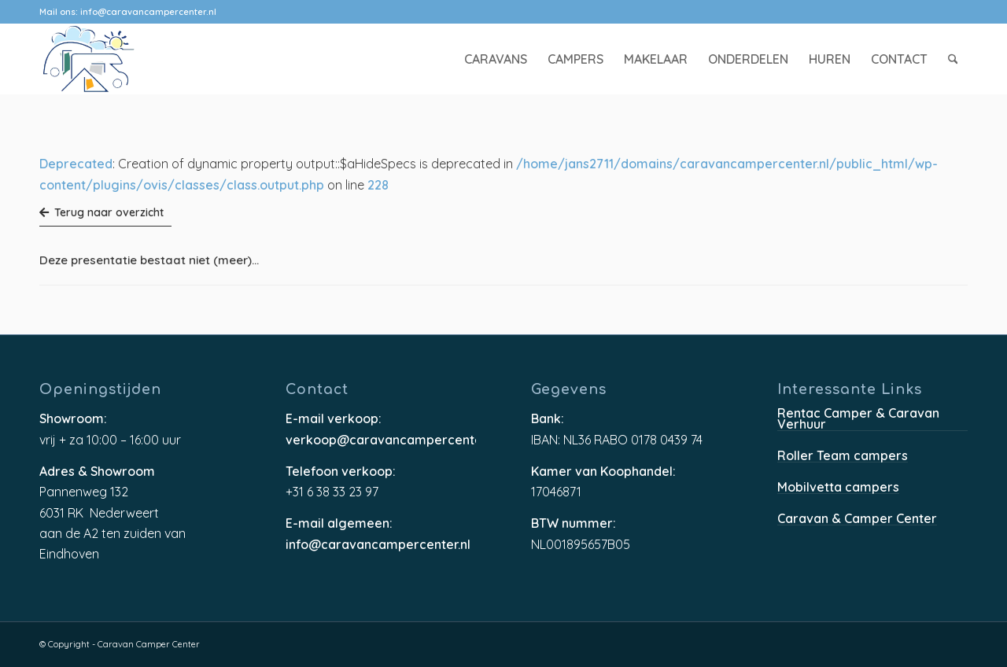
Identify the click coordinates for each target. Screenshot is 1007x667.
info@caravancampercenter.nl (148, 11)
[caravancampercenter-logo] (116, 59)
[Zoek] (953, 59)
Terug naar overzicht (101, 212)
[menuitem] (495, 59)
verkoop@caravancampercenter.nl (381, 440)
